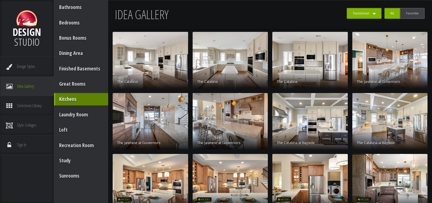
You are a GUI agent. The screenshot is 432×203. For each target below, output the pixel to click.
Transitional (361, 13)
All (392, 13)
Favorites (412, 13)
